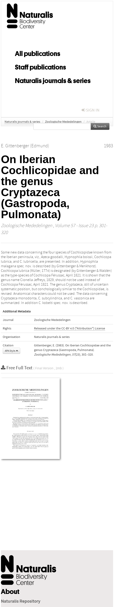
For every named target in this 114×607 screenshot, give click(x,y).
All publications (37, 52)
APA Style (11, 350)
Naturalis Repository (20, 601)
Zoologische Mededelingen (63, 122)
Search (100, 126)
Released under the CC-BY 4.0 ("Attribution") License (69, 328)
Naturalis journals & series (53, 80)
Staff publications (40, 66)
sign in (91, 110)
